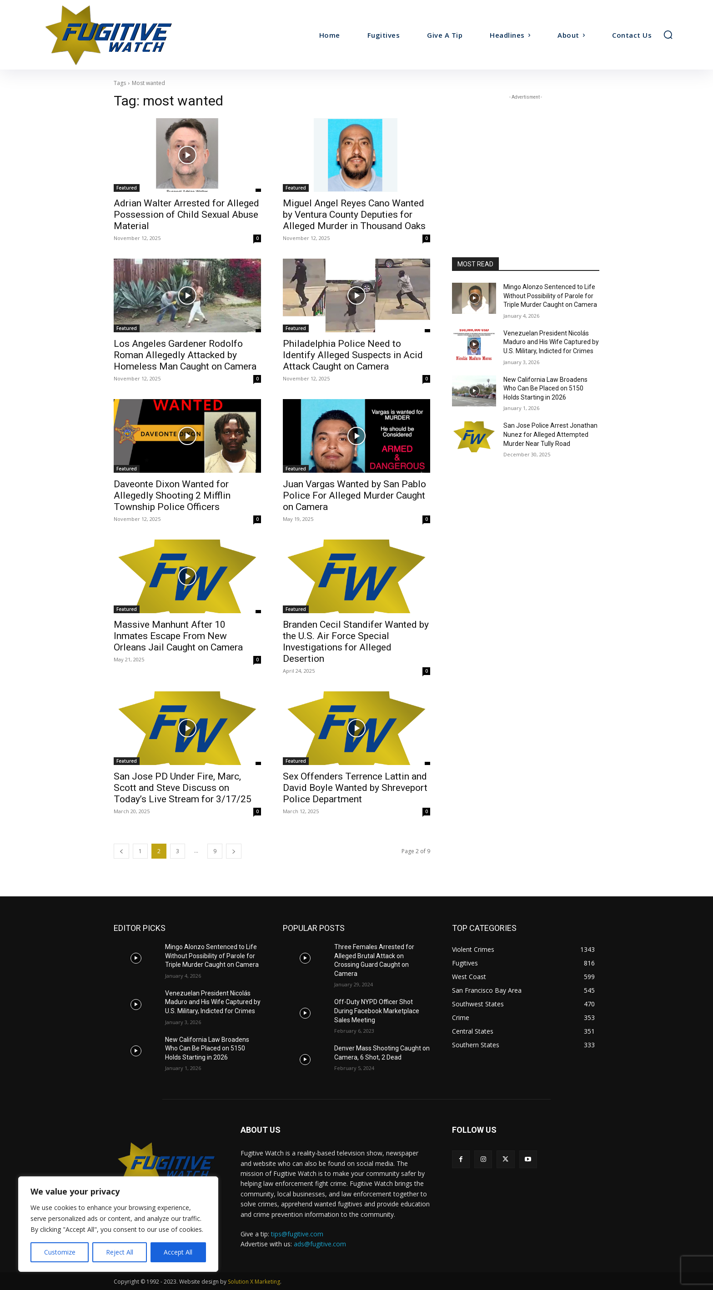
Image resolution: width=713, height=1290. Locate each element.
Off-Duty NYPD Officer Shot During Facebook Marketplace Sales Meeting (376, 1010)
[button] (668, 35)
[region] (118, 1224)
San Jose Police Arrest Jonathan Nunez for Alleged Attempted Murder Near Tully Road (550, 434)
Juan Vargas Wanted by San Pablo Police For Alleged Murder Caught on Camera (354, 495)
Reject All (119, 1252)
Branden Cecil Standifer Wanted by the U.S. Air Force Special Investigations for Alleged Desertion (356, 641)
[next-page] (233, 851)
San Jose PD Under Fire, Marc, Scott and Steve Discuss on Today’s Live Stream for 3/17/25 (182, 788)
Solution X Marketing (254, 1281)
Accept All (178, 1252)
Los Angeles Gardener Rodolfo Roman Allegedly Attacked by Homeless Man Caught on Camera (185, 355)
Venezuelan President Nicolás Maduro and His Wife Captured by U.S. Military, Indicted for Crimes (551, 342)
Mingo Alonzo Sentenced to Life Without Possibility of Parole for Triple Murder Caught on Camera (550, 295)
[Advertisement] (525, 158)
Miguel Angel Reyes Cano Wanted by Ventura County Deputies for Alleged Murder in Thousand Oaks (354, 214)
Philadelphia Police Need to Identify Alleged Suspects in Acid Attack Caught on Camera (353, 355)
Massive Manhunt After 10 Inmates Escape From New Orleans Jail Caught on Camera (178, 636)
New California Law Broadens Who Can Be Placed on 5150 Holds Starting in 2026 (545, 388)
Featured (126, 188)
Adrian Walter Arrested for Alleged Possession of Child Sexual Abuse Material (186, 214)
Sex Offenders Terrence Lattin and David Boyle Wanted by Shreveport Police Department (355, 788)
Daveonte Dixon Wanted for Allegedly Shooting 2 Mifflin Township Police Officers (172, 495)
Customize (59, 1252)
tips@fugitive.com (297, 1234)
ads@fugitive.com (320, 1244)
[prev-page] (121, 851)
